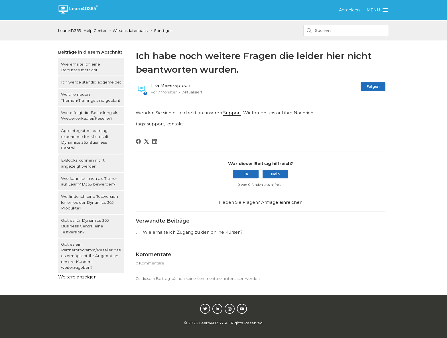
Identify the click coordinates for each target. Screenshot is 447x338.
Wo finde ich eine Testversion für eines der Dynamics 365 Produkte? (89, 202)
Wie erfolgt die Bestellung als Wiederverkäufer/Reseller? (89, 115)
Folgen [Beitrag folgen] (373, 86)
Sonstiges (163, 30)
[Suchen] (346, 30)
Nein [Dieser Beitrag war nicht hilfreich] (275, 174)
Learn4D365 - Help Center (82, 30)
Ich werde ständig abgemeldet (91, 82)
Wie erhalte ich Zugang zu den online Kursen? (193, 232)
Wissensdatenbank (130, 30)
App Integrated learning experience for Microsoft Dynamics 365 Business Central (85, 139)
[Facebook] (138, 141)
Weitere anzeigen (77, 277)
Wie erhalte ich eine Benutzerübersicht (80, 67)
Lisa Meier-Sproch (170, 85)
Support (232, 112)
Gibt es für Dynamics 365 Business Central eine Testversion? (85, 226)
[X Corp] (146, 141)
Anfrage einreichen (281, 202)
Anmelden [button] (349, 10)
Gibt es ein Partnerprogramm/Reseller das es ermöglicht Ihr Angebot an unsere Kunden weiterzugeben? (91, 256)
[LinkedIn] (154, 141)
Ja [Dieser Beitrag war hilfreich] (246, 174)
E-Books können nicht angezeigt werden (83, 163)
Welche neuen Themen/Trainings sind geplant (90, 97)
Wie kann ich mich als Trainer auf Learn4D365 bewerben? (89, 181)
